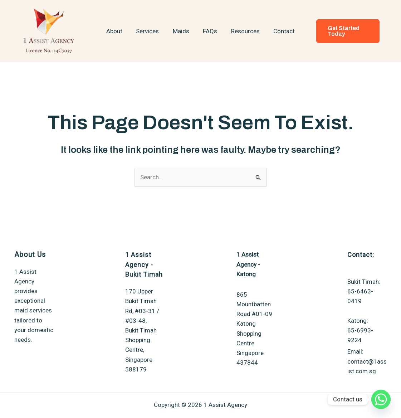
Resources (243, 31)
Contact (280, 31)
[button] (345, 31)
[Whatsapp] (381, 399)
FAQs (209, 31)
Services (149, 31)
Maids (181, 31)
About (118, 31)
